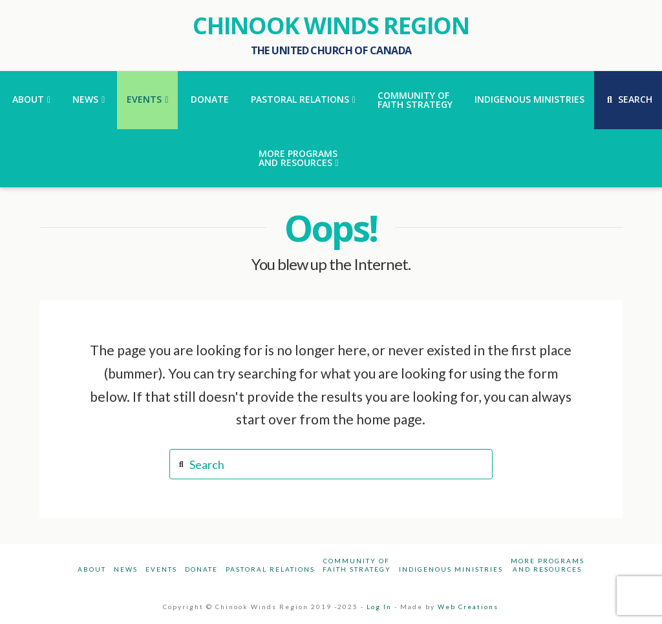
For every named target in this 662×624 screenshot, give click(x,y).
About (92, 569)
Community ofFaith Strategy (357, 565)
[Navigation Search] (628, 100)
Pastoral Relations (270, 569)
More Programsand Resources (547, 565)
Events (161, 569)
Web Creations (468, 606)
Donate (201, 569)
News (126, 569)
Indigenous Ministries (451, 569)
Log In (379, 606)
